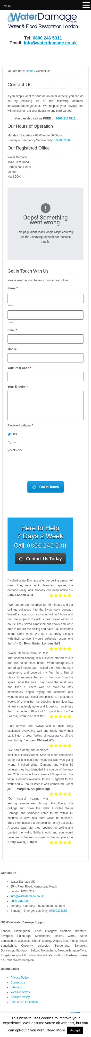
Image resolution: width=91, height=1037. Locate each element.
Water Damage (37, 21)
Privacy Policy (20, 977)
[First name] (45, 298)
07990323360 (62, 140)
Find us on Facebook (24, 1002)
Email (12, 330)
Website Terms (20, 992)
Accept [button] (75, 1030)
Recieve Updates (20, 425)
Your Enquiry (18, 386)
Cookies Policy (20, 997)
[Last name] (45, 315)
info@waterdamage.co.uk (50, 42)
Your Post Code (19, 368)
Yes (15, 433)
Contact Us (18, 982)
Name (12, 288)
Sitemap (16, 987)
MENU (8, 6)
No (14, 442)
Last (10, 322)
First (10, 305)
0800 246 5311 (47, 38)
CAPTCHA (15, 450)
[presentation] (44, 463)
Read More (55, 1030)
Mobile (12, 349)
